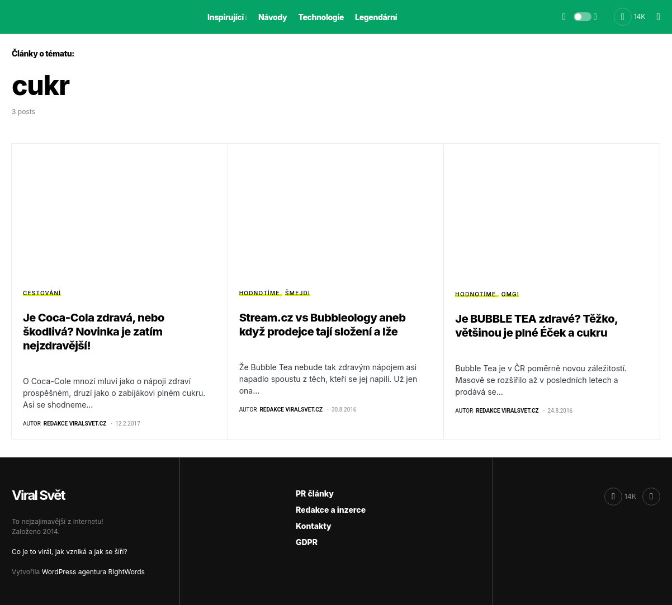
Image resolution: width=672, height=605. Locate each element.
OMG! (510, 294)
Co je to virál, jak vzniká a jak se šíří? (69, 551)
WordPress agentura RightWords (93, 572)
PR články (315, 493)
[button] (582, 17)
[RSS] (651, 496)
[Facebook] (630, 17)
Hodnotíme (259, 293)
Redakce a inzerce (331, 509)
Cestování (42, 293)
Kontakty (314, 526)
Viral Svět (38, 495)
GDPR (307, 542)
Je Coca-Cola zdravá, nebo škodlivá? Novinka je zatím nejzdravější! (93, 331)
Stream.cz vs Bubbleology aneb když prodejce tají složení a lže (322, 324)
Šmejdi (297, 293)
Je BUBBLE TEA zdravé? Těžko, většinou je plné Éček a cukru (536, 325)
